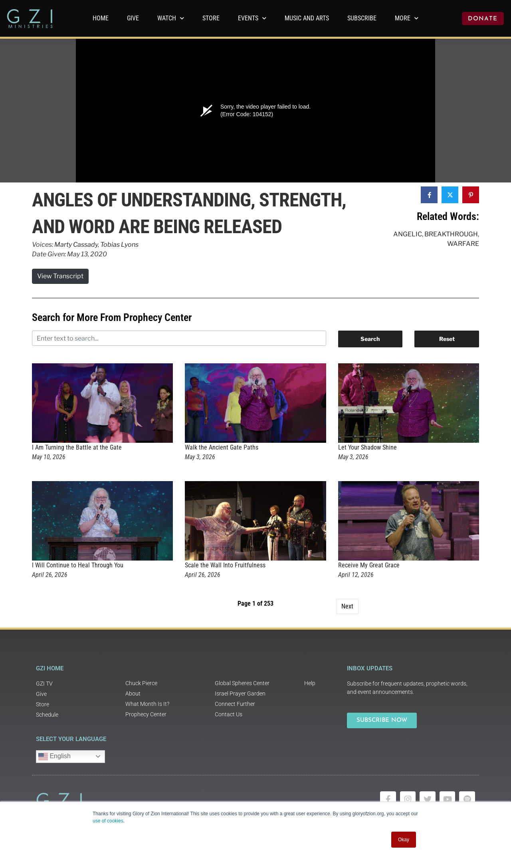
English (54, 756)
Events (252, 18)
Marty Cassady (76, 244)
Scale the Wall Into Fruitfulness (225, 565)
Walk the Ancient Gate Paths (221, 447)
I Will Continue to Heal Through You (77, 565)
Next (347, 606)
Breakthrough (451, 234)
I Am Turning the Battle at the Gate (77, 447)
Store (211, 18)
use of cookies (108, 821)
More (406, 18)
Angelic (407, 234)
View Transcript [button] (60, 276)
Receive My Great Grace (369, 565)
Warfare (463, 244)
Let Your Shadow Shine (367, 447)
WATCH (170, 18)
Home (101, 18)
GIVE (133, 18)
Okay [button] (403, 839)
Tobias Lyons (119, 244)
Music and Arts (307, 18)
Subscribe (361, 18)
